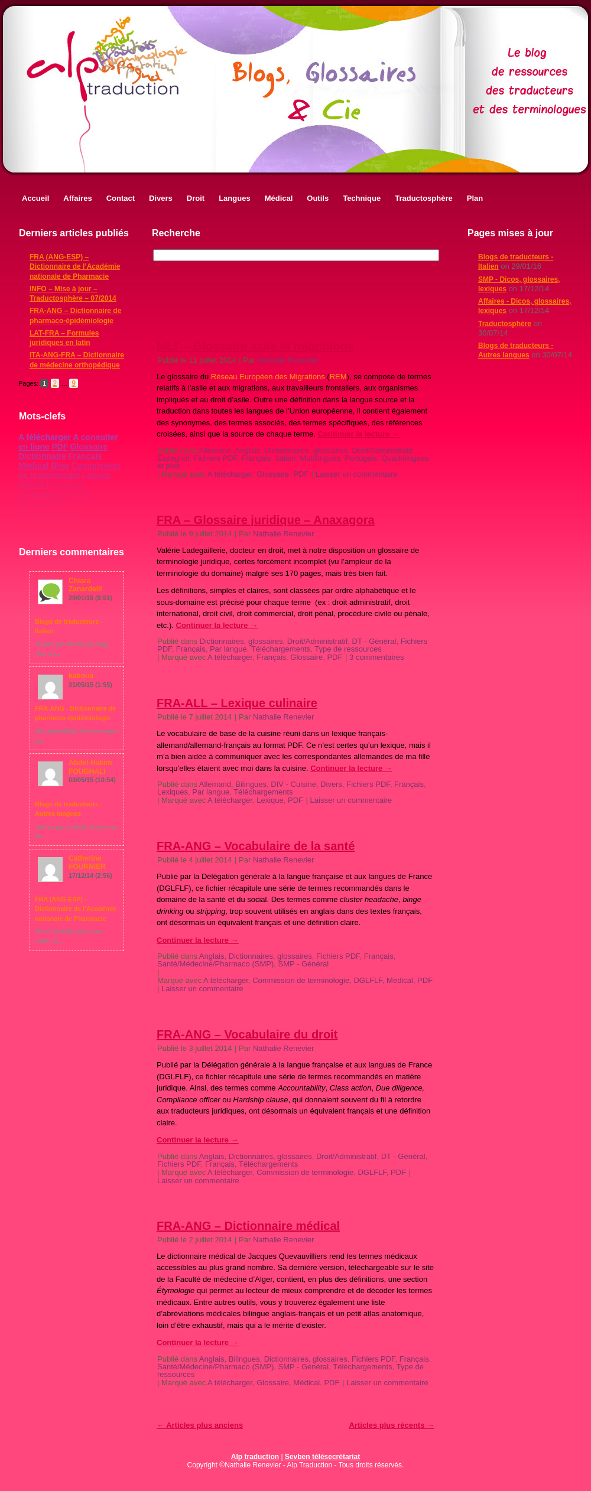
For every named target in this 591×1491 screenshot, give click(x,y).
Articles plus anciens (200, 299)
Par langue (228, 648)
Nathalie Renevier (287, 360)
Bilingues (251, 784)
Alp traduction (255, 1457)
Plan (475, 198)
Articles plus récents (392, 299)
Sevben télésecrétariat (322, 1457)
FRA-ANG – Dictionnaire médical (248, 1225)
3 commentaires (376, 657)
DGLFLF (34, 484)
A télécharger (44, 437)
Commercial (42, 494)
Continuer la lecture (358, 433)
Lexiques (172, 791)
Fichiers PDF (215, 458)
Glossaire (89, 446)
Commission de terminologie (69, 470)
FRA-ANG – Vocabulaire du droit (247, 1034)
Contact (120, 198)
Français (85, 456)
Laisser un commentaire (357, 474)
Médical (279, 198)
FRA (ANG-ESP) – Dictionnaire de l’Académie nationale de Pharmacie (75, 267)
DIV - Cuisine (293, 784)
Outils (318, 198)
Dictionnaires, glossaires (306, 450)
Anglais (248, 450)
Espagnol (173, 458)
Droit (195, 198)
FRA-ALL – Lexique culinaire (237, 702)
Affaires (77, 198)
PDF (59, 446)
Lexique (69, 484)
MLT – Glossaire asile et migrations (255, 346)
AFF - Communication (53, 508)
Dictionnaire (42, 456)
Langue (97, 475)
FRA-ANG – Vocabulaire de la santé (256, 845)
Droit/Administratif (382, 450)
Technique (362, 198)
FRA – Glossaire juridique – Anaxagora (266, 519)
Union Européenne (54, 498)
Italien (285, 458)
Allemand (215, 450)
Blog (60, 465)
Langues (234, 198)
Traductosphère (424, 198)
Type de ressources (347, 648)
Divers (161, 198)
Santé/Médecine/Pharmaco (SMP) (215, 963)
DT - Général (374, 641)
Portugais (361, 458)
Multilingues (320, 458)
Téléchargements (280, 648)
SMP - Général (303, 963)
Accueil (35, 198)
